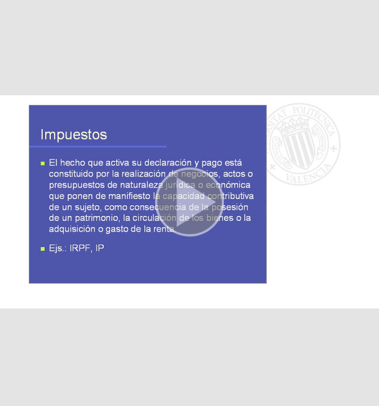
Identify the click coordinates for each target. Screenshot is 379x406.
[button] (189, 203)
